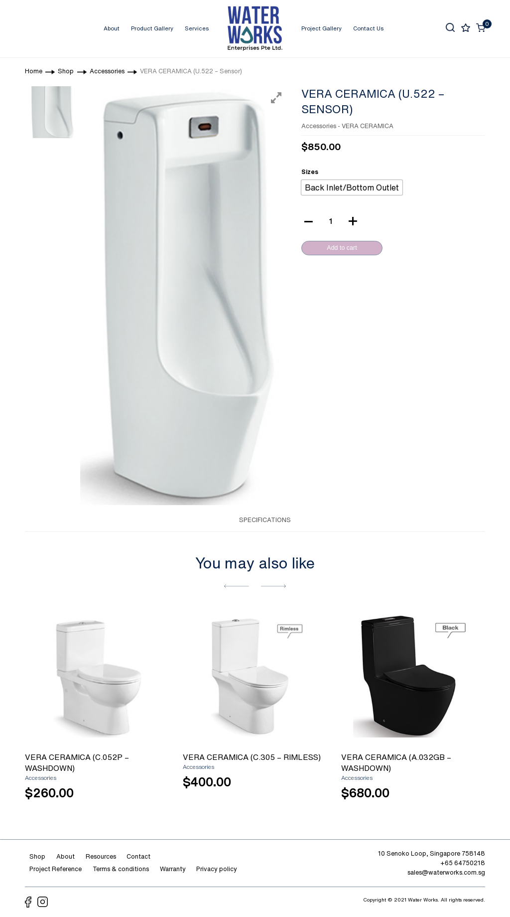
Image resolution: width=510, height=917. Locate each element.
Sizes (309, 172)
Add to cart (342, 247)
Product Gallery (152, 28)
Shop (37, 856)
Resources (101, 856)
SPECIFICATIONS (265, 520)
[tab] (219, 519)
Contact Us (368, 28)
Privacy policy (216, 869)
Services (197, 28)
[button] (236, 586)
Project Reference (55, 869)
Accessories (318, 126)
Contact (138, 856)
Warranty (173, 869)
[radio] (351, 187)
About (112, 28)
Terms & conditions (121, 869)
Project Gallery (321, 28)
